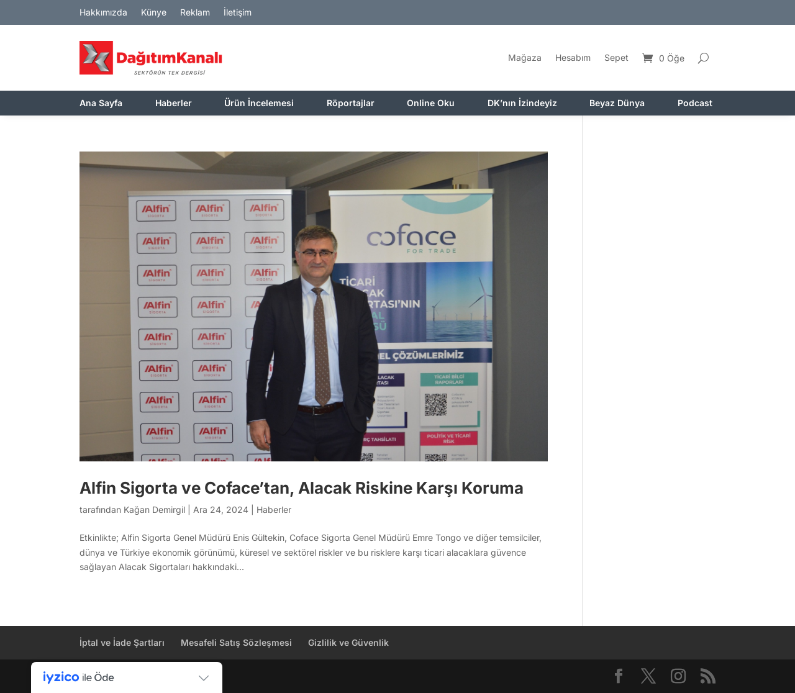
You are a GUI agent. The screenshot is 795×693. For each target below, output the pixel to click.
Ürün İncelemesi (259, 103)
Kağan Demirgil (154, 509)
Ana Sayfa (101, 103)
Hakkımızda (103, 12)
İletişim (238, 12)
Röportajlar (351, 103)
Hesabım (573, 57)
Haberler (173, 103)
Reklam (195, 12)
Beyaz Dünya (617, 103)
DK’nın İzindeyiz (522, 103)
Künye (153, 12)
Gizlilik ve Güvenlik (348, 642)
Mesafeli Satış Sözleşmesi (236, 642)
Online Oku (431, 103)
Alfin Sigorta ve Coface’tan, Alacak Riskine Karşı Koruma (302, 487)
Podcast (695, 103)
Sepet (616, 57)
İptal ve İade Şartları (122, 642)
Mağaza (525, 57)
